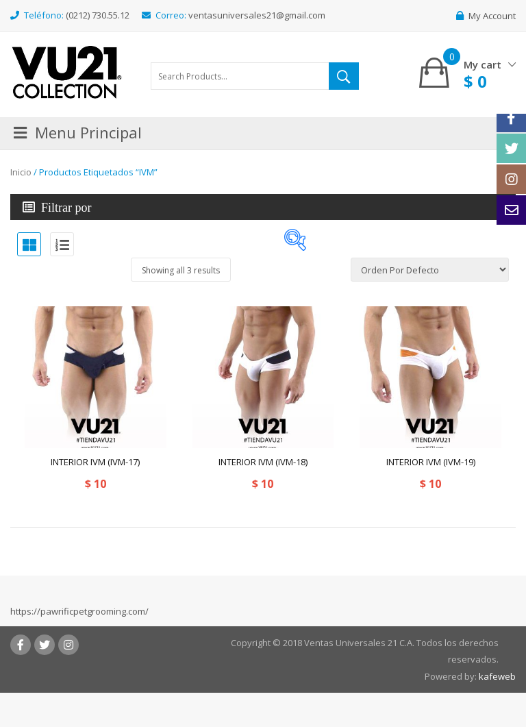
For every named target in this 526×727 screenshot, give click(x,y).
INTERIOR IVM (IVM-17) (95, 462)
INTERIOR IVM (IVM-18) (263, 462)
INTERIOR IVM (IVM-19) (430, 462)
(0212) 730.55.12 (97, 15)
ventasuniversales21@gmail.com (256, 15)
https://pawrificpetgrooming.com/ (79, 611)
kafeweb (497, 676)
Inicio (21, 172)
